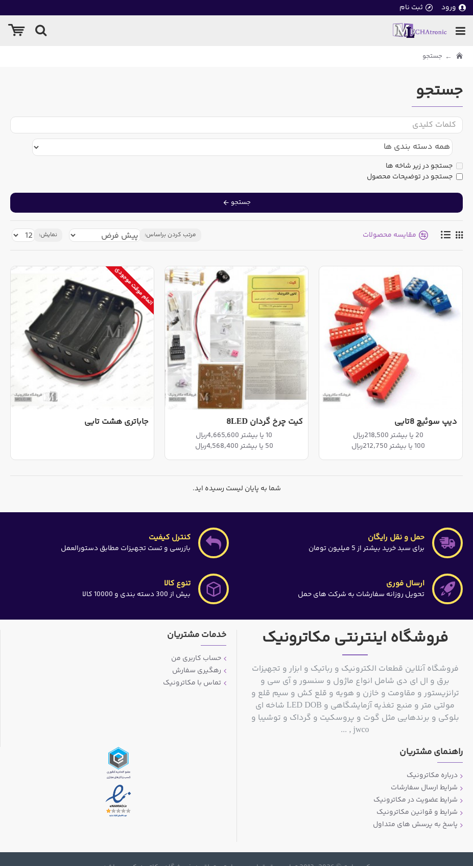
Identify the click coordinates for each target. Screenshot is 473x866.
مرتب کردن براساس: (170, 215)
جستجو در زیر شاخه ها (424, 146)
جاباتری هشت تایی (116, 402)
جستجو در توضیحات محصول (415, 157)
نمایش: (48, 215)
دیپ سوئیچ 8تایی (425, 402)
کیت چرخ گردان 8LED (264, 402)
